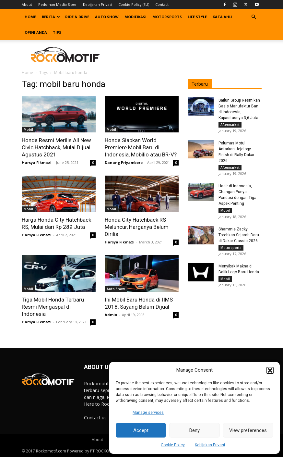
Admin (111, 314)
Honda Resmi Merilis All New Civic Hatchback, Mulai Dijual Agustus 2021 (56, 147)
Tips (57, 32)
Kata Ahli (222, 16)
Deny (194, 430)
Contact (162, 4)
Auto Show (107, 16)
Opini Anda (36, 32)
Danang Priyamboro (124, 162)
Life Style (197, 16)
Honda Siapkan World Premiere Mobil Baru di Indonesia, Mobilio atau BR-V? (141, 147)
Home (30, 16)
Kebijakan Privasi (210, 445)
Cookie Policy (173, 445)
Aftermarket (230, 124)
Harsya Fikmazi (37, 162)
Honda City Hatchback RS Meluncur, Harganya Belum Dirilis (137, 226)
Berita (51, 16)
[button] (270, 370)
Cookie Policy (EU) (133, 4)
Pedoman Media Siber (57, 4)
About (27, 4)
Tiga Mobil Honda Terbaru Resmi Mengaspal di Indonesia (53, 306)
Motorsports (167, 16)
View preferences (248, 430)
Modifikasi (135, 16)
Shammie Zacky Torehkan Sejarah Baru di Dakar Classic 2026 (238, 237)
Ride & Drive (77, 16)
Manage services (148, 412)
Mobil (28, 129)
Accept (140, 430)
